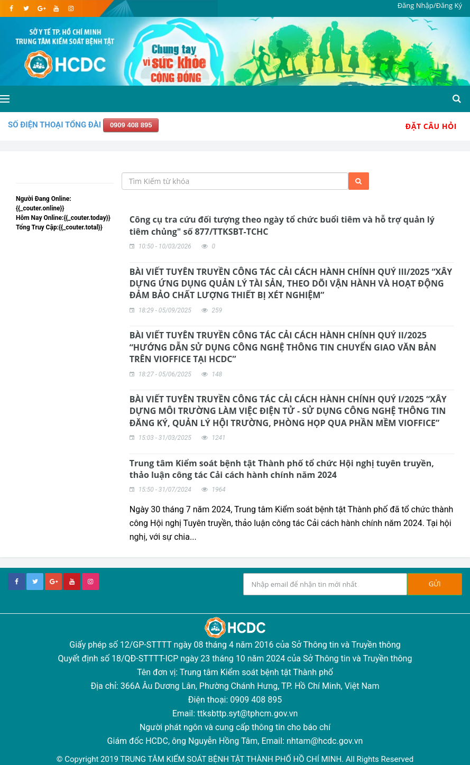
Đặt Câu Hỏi (431, 126)
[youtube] (55, 8)
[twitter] (26, 8)
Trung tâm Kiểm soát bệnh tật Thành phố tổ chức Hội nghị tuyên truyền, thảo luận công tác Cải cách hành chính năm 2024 (282, 469)
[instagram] (70, 8)
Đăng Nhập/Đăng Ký (430, 5)
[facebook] (11, 8)
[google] (41, 8)
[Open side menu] (5, 99)
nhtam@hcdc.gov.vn (325, 741)
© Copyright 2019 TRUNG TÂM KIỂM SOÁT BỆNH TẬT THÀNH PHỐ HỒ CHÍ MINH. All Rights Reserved (235, 759)
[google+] (53, 581)
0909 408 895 (131, 125)
